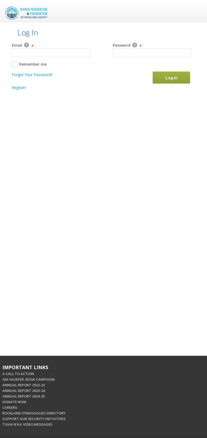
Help (26, 45)
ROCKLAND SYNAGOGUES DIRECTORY (34, 413)
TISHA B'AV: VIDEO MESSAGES (27, 424)
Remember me (29, 64)
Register (19, 87)
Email (22, 45)
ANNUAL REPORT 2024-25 (23, 396)
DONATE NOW (14, 401)
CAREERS (9, 407)
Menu (196, 11)
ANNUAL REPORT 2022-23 (23, 385)
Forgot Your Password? (32, 74)
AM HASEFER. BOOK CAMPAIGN (28, 379)
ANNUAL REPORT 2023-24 (23, 390)
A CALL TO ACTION (18, 373)
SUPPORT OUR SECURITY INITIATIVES (34, 418)
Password (127, 45)
